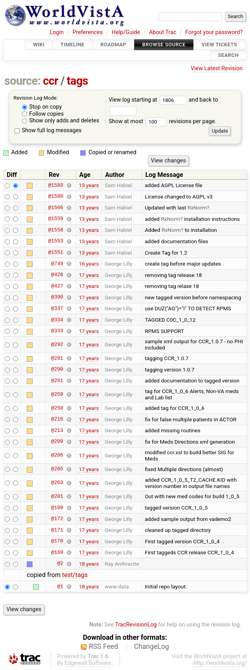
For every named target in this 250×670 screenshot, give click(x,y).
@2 (60, 563)
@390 (57, 297)
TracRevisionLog (136, 624)
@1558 (55, 229)
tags (77, 80)
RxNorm (197, 207)
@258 (57, 407)
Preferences (87, 32)
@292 (57, 344)
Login (57, 32)
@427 (57, 285)
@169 (57, 552)
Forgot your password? (214, 32)
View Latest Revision (217, 68)
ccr (50, 80)
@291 (57, 358)
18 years (89, 564)
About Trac (162, 32)
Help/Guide (126, 32)
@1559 (55, 218)
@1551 (55, 252)
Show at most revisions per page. (162, 121)
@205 (57, 469)
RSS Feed (103, 646)
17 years (89, 275)
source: (22, 80)
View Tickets (219, 44)
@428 (57, 275)
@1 (60, 586)
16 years (89, 263)
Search (228, 55)
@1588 (55, 196)
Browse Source (164, 44)
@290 (57, 369)
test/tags (75, 575)
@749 (57, 263)
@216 (57, 419)
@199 (57, 507)
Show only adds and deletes (60, 120)
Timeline (73, 44)
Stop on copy (42, 107)
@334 (57, 319)
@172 (57, 519)
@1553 (55, 241)
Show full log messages (48, 130)
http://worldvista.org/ (220, 663)
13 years (89, 185)
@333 (57, 331)
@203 (57, 482)
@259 (57, 394)
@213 (57, 430)
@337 (57, 308)
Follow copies (43, 114)
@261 (57, 380)
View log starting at (148, 99)
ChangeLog (151, 646)
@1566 (55, 207)
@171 (57, 529)
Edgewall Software (87, 663)
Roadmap (114, 44)
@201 (57, 496)
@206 (57, 455)
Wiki (38, 44)
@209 (57, 441)
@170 (57, 541)
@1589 (55, 185)
